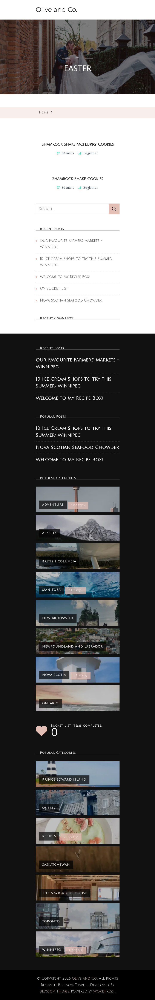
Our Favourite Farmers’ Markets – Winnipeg (77, 363)
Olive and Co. (56, 10)
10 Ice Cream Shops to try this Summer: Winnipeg (73, 383)
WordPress (103, 991)
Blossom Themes (54, 991)
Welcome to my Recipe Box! (65, 277)
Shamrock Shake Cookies (77, 179)
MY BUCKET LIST (54, 289)
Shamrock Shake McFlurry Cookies (77, 144)
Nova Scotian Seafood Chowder (71, 300)
